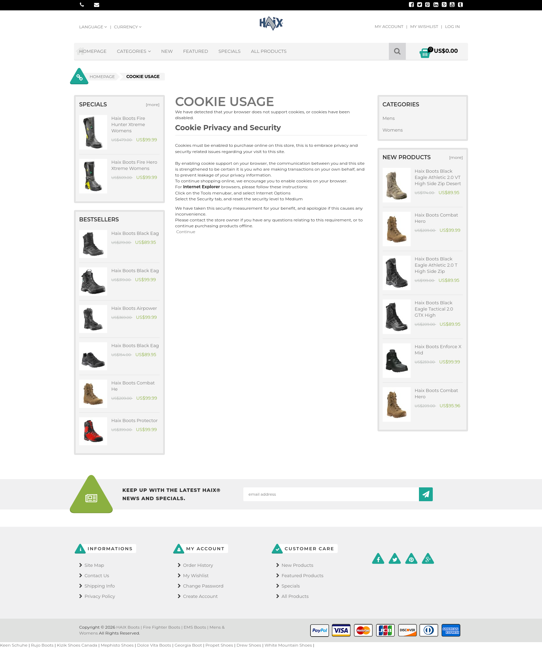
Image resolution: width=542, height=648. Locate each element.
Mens (389, 118)
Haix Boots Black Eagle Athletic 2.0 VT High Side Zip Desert (438, 177)
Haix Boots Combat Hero (436, 218)
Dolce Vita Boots (154, 645)
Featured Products (302, 575)
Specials (229, 51)
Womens (393, 130)
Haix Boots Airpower (134, 308)
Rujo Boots (42, 645)
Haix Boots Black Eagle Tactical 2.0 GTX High (434, 309)
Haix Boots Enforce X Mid (438, 349)
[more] (151, 104)
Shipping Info (99, 586)
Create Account (200, 596)
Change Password (203, 586)
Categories (134, 51)
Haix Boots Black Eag (135, 233)
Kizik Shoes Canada (78, 645)
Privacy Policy (99, 596)
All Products (269, 51)
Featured (195, 51)
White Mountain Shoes (288, 645)
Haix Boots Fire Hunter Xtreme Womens (128, 124)
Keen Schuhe (14, 645)
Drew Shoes (248, 645)
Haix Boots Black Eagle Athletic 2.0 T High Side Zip (436, 265)
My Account (389, 26)
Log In (452, 26)
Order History (198, 565)
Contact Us (96, 575)
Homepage (92, 51)
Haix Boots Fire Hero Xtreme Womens (134, 165)
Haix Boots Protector (134, 420)
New (167, 51)
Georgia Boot (188, 645)
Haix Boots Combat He (133, 386)
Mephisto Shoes (117, 645)
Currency (128, 26)
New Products (297, 565)
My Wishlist (424, 26)
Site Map (94, 565)
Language (93, 26)
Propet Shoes (219, 645)
